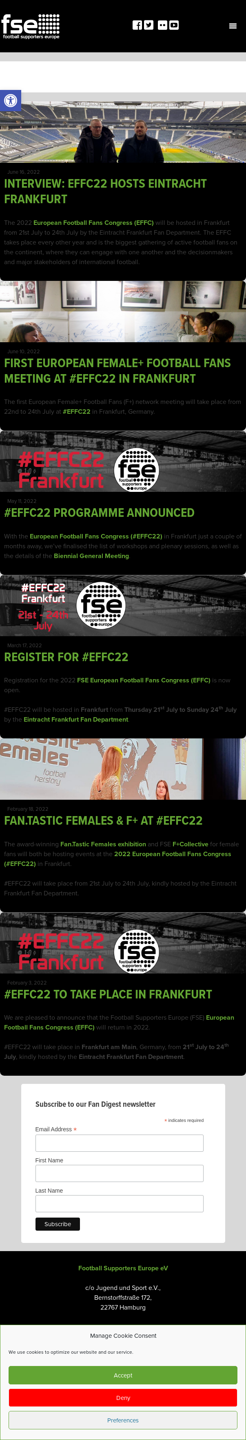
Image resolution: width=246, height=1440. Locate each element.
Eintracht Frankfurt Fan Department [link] (76, 720)
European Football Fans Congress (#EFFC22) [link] (96, 536)
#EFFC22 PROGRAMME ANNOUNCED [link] (99, 513)
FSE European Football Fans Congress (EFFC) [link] (144, 680)
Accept (123, 1375)
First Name (49, 1160)
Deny (123, 1398)
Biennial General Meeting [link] (91, 556)
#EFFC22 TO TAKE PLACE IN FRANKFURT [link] (108, 995)
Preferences (123, 1420)
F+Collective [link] (190, 844)
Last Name (49, 1190)
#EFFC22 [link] (77, 412)
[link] (10, 100)
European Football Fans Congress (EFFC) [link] (93, 223)
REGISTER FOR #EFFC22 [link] (66, 657)
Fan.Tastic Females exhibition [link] (103, 844)
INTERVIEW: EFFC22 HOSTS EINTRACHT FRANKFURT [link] (105, 192)
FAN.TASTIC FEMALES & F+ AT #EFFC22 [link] (103, 821)
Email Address (56, 1129)
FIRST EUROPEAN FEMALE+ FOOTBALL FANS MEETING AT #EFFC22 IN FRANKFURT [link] (117, 371)
